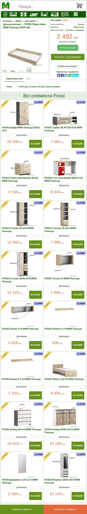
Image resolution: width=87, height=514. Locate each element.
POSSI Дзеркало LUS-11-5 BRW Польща (20, 481)
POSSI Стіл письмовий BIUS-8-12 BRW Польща (64, 179)
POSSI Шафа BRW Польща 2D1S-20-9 (21, 129)
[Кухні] (13, 14)
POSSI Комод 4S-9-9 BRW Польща (21, 429)
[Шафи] (23, 14)
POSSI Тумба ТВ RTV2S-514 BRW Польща (63, 129)
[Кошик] (80, 5)
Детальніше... (22, 135)
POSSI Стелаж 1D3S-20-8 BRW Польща (19, 280)
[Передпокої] (55, 14)
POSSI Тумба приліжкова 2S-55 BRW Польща (20, 179)
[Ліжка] (34, 14)
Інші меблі (30, 21)
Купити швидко (68, 47)
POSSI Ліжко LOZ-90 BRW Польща (64, 379)
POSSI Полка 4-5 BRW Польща (62, 278)
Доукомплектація (12, 24)
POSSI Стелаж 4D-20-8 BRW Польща (18, 229)
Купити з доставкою (68, 57)
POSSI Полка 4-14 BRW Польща (20, 329)
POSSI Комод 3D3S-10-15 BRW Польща (62, 431)
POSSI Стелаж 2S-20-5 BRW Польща (60, 229)
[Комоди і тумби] (75, 14)
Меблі (18, 21)
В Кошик (35, 144)
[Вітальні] (65, 14)
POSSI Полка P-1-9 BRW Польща (63, 329)
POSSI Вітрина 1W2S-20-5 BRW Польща (62, 481)
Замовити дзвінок (21, 509)
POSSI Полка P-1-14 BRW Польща (21, 379)
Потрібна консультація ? (67, 66)
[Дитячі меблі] (44, 14)
